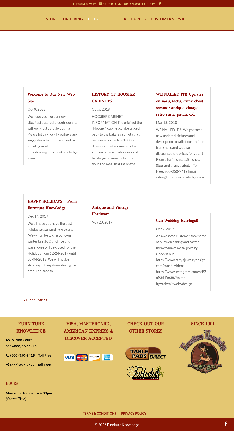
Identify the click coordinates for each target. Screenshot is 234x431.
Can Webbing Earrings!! (177, 220)
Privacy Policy (133, 413)
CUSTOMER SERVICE (169, 19)
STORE (52, 19)
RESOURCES (135, 19)
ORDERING (73, 19)
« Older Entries (35, 300)
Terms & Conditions (99, 413)
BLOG (93, 19)
